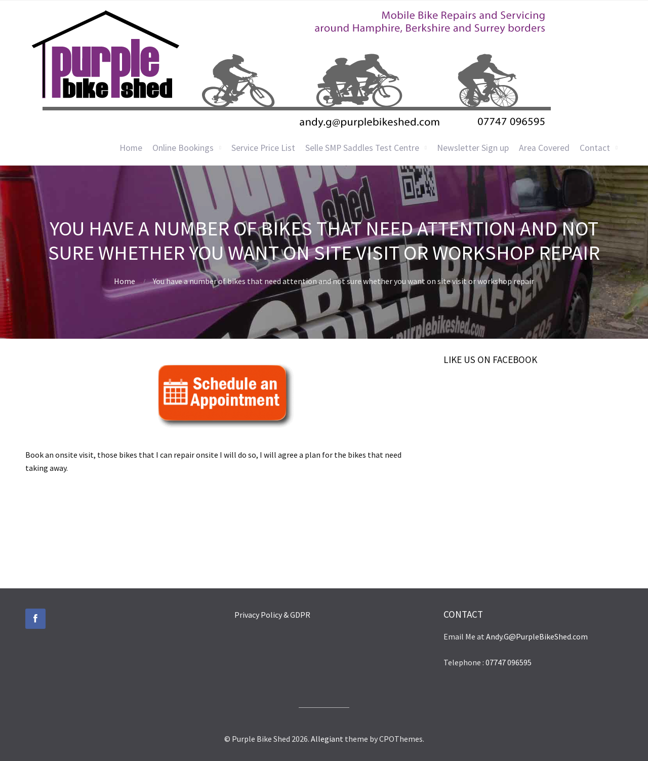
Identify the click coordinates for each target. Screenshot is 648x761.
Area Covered (544, 147)
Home (130, 147)
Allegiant (327, 739)
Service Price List (263, 147)
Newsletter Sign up (473, 147)
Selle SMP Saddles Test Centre (362, 147)
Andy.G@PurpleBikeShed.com (537, 636)
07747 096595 (508, 662)
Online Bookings (183, 147)
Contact (595, 147)
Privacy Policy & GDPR (272, 615)
